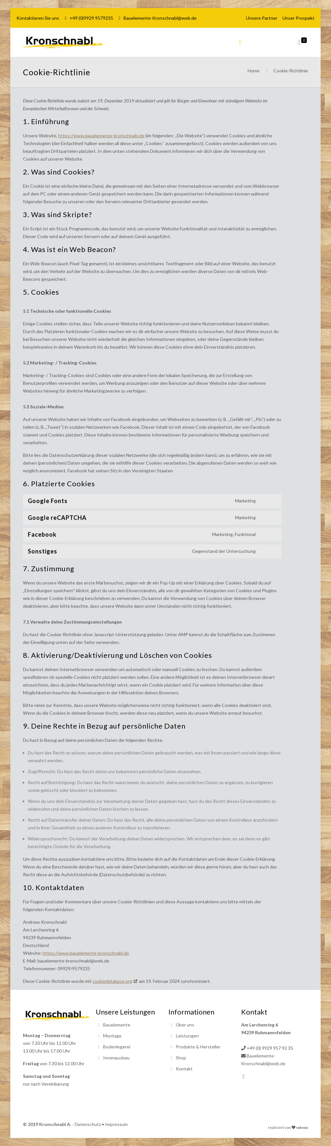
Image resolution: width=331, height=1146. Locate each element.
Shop (181, 1057)
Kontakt (184, 1068)
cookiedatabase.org (112, 981)
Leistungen (187, 1035)
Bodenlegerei (116, 1046)
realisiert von (279, 1127)
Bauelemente (116, 1024)
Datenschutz (88, 1124)
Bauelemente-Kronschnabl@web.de (160, 18)
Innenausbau (116, 1057)
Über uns (185, 1024)
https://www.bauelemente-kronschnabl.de (101, 135)
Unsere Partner (261, 18)
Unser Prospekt (299, 18)
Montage (112, 1035)
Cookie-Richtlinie (290, 70)
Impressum (116, 1124)
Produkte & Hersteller (198, 1046)
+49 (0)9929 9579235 (91, 18)
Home (254, 70)
